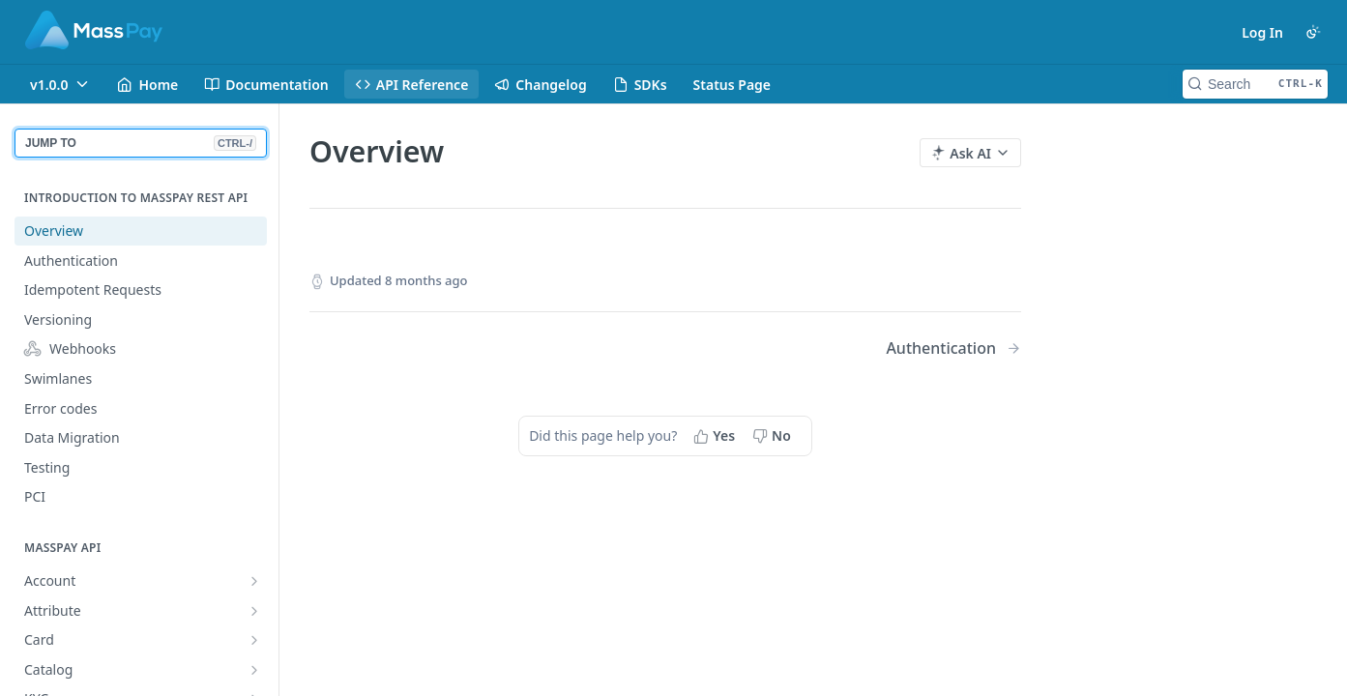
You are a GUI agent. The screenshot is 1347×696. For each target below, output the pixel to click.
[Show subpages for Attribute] (254, 611)
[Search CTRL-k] (1255, 84)
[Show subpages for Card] (254, 640)
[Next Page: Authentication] (953, 348)
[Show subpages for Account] (254, 581)
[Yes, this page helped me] (716, 435)
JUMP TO (140, 143)
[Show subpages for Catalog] (254, 670)
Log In (1262, 32)
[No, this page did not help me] (774, 435)
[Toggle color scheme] (1313, 31)
